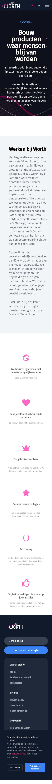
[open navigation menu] (47, 5)
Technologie (16, 683)
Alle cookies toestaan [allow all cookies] (35, 767)
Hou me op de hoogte (26, 650)
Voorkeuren (15, 767)
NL (32, 5)
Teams (13, 672)
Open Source (16, 705)
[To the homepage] (11, 5)
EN (39, 5)
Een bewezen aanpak (20, 677)
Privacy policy (17, 700)
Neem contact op (18, 711)
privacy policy (19, 753)
